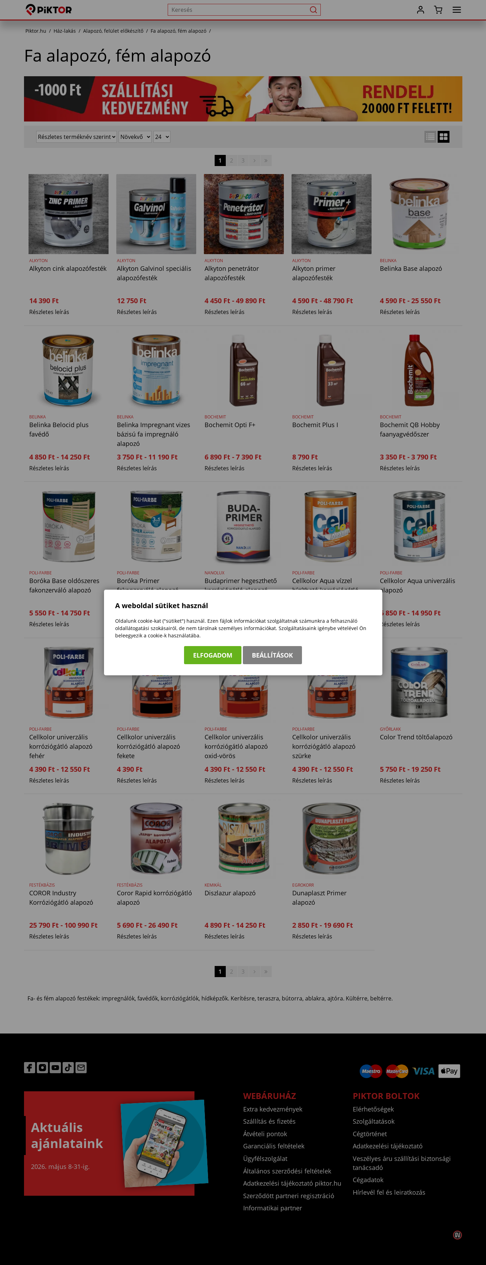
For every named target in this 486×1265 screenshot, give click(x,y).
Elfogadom (212, 655)
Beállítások (272, 655)
